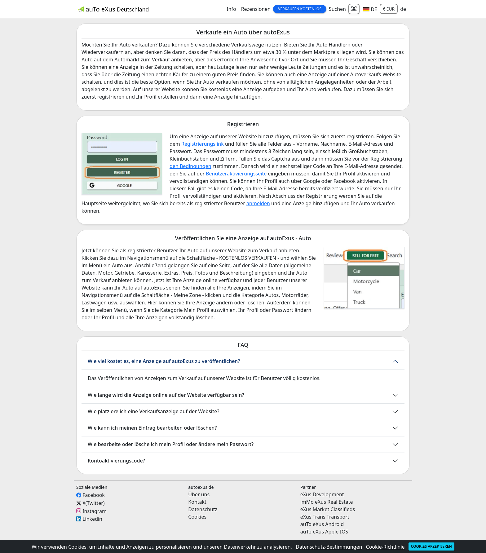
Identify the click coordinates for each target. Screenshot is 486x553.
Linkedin (92, 518)
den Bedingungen (190, 166)
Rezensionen (256, 9)
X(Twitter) (93, 503)
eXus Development (322, 494)
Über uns (199, 494)
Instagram (94, 510)
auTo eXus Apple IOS (324, 531)
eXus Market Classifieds (327, 509)
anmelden (258, 203)
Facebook (93, 495)
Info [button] (231, 9)
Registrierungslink (202, 143)
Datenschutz (202, 509)
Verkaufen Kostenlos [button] (299, 8)
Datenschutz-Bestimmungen (329, 546)
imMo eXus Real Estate (326, 501)
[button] (370, 8)
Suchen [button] (337, 9)
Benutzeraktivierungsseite (236, 173)
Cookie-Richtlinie (385, 546)
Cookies (197, 516)
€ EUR (389, 9)
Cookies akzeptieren (431, 546)
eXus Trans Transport (324, 516)
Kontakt (197, 501)
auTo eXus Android (322, 524)
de (403, 9)
